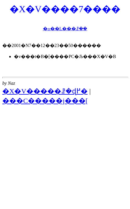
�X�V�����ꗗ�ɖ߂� (45, 91)
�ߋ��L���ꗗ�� (65, 28)
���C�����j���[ (45, 101)
